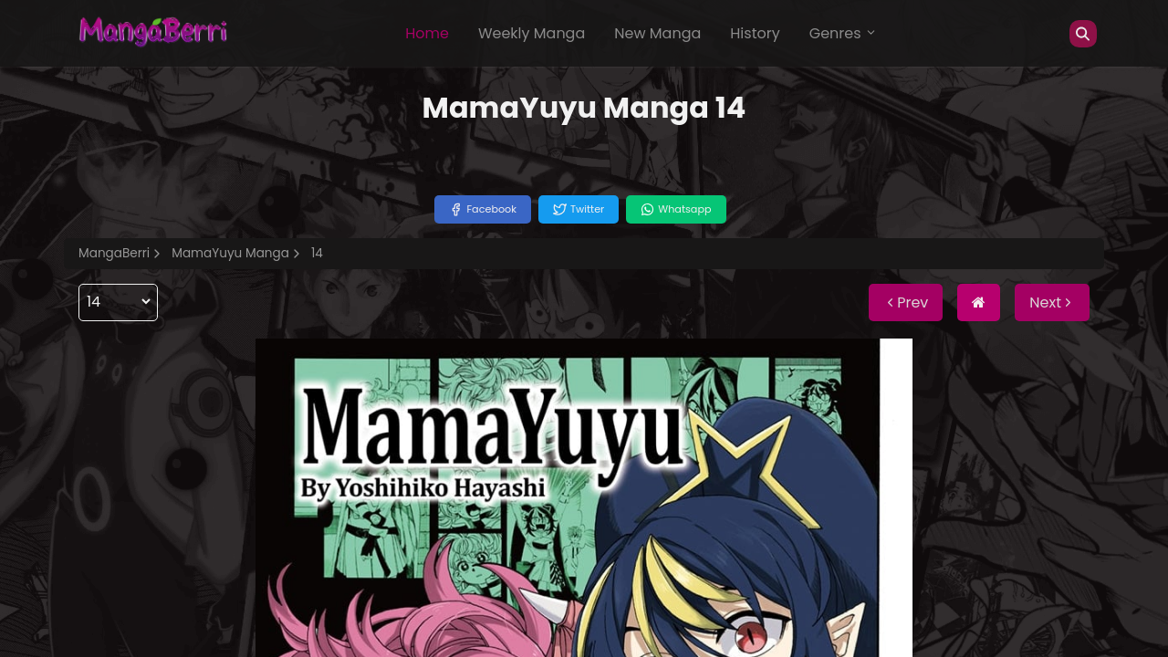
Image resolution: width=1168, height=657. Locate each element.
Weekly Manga (531, 33)
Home (427, 33)
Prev (906, 302)
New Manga (657, 33)
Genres (843, 33)
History (754, 33)
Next (1052, 302)
